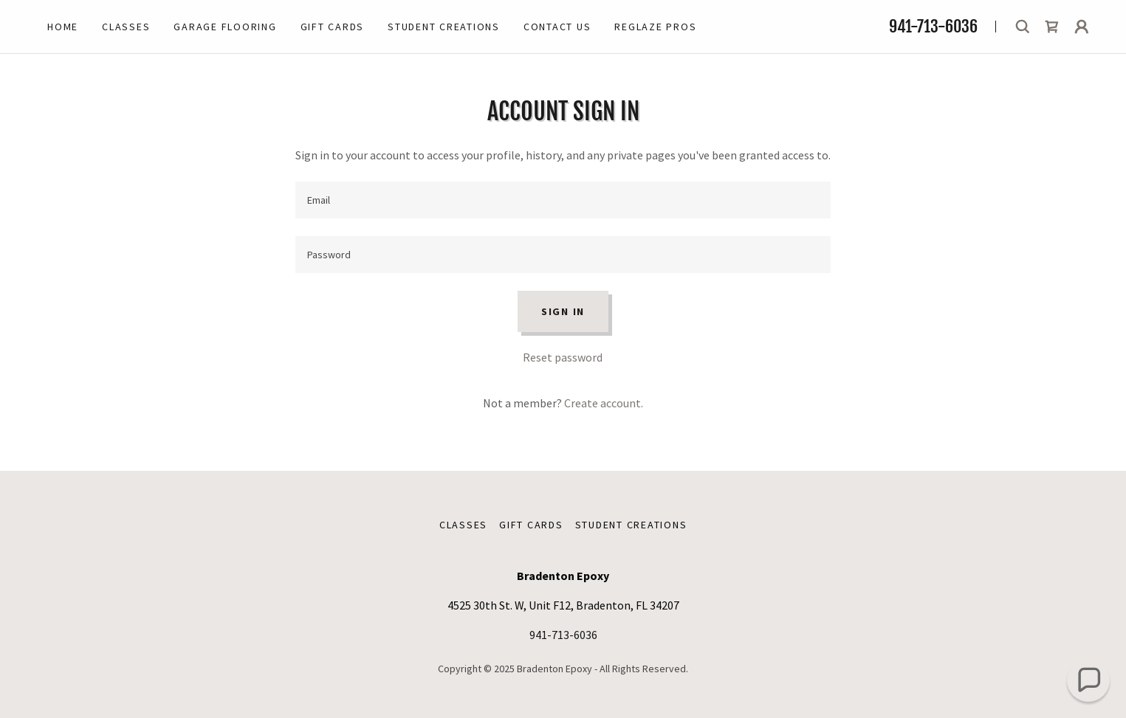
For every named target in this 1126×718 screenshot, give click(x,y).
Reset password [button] (563, 357)
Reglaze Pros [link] (655, 26)
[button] (1081, 26)
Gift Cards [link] (333, 26)
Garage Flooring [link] (225, 26)
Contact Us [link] (557, 26)
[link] (1052, 26)
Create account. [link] (603, 403)
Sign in (563, 311)
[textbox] (563, 200)
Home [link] (62, 26)
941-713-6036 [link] (933, 26)
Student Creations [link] (444, 26)
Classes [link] (126, 26)
